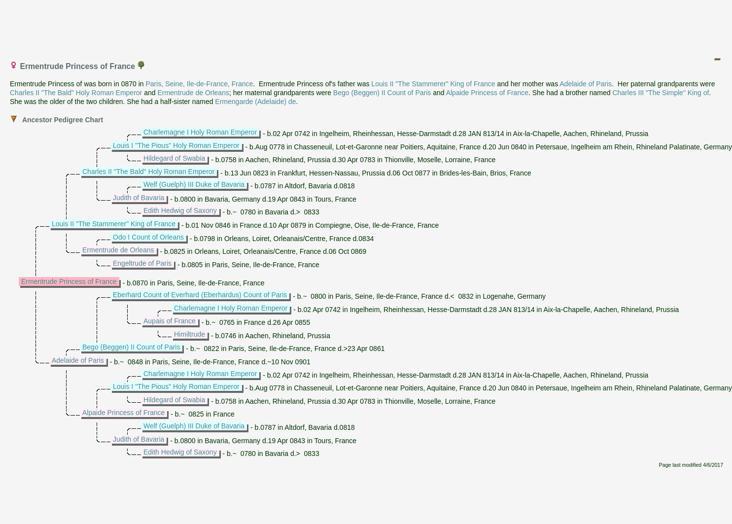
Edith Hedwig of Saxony (180, 210)
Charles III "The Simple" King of (660, 93)
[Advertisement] (366, 26)
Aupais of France (169, 321)
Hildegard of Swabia (174, 158)
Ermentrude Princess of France (69, 281)
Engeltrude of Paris (142, 263)
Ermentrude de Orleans (193, 93)
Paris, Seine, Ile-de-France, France (199, 84)
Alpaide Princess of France (487, 93)
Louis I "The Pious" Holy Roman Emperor (176, 145)
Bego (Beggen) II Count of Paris (382, 93)
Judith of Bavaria (138, 198)
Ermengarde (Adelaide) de (255, 101)
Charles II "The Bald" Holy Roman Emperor (76, 93)
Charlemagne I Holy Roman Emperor (200, 132)
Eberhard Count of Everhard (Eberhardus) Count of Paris (200, 295)
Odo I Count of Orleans (148, 237)
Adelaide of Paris (585, 84)
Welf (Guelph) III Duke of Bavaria (193, 184)
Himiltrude (189, 334)
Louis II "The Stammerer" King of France (433, 84)
